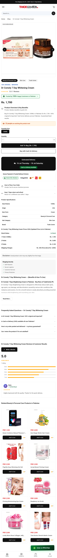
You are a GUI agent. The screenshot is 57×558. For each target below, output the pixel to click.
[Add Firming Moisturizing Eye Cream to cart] (12, 506)
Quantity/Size (5, 128)
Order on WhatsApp (41, 548)
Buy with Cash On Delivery (28, 151)
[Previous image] (5, 50)
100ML (5, 131)
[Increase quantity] (54, 139)
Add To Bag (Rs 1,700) (28, 145)
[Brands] (35, 555)
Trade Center (32, 80)
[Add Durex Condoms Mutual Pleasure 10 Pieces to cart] (12, 437)
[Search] (53, 13)
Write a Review (9, 349)
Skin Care (22, 80)
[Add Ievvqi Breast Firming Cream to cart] (40, 472)
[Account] (50, 555)
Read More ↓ (7, 299)
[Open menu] (3, 7)
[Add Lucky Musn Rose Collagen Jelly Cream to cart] (12, 540)
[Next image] (52, 50)
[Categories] (21, 555)
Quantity (4, 136)
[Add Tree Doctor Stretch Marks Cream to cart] (40, 540)
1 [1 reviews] (24, 437)
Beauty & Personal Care (9, 80)
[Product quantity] (28, 140)
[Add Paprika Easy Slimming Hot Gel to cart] (12, 472)
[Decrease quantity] (2, 139)
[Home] (28, 7)
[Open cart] (54, 7)
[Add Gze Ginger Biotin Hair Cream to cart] (40, 437)
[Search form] (26, 13)
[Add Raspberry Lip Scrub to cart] (40, 506)
